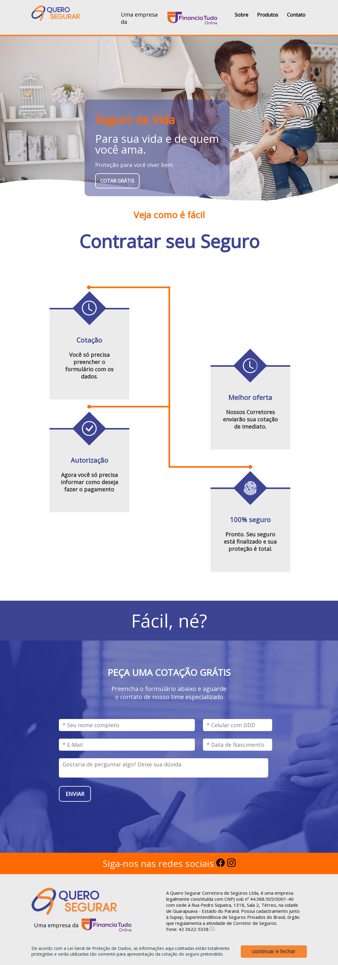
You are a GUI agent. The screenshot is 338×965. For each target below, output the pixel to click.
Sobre (241, 14)
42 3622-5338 (194, 929)
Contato (296, 14)
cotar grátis (117, 180)
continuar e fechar (273, 946)
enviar (75, 793)
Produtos (267, 14)
